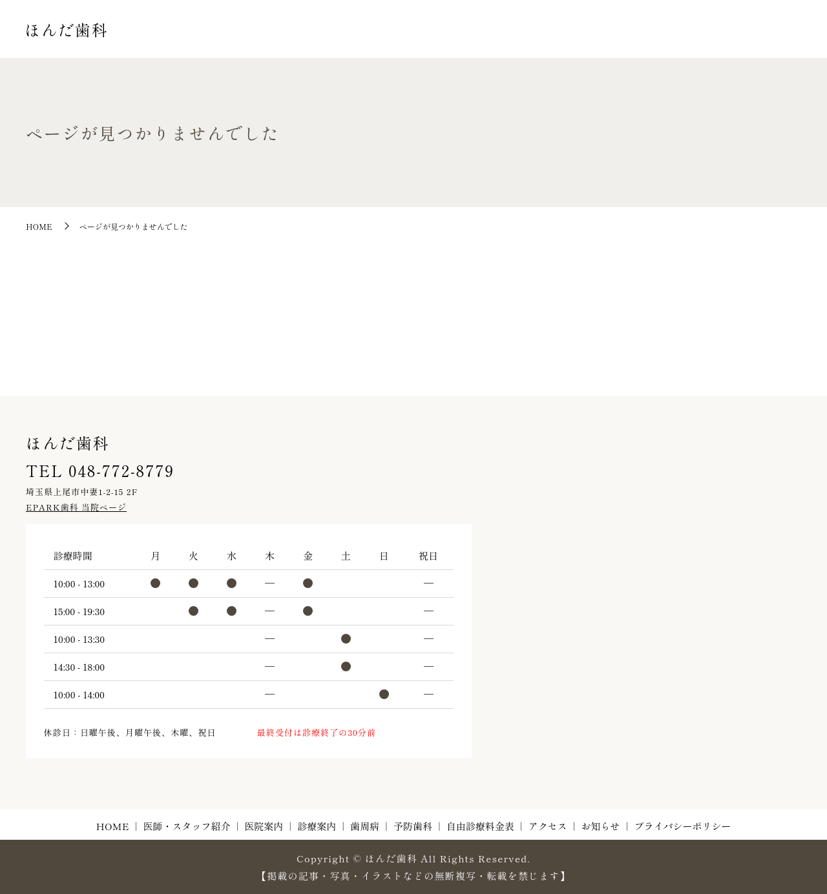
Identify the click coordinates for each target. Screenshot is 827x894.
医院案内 (461, 42)
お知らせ (776, 42)
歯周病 (557, 42)
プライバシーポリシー (682, 826)
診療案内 (511, 42)
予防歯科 (602, 42)
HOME (323, 42)
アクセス (727, 42)
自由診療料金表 (665, 42)
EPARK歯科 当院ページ (76, 507)
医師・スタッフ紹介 (390, 42)
